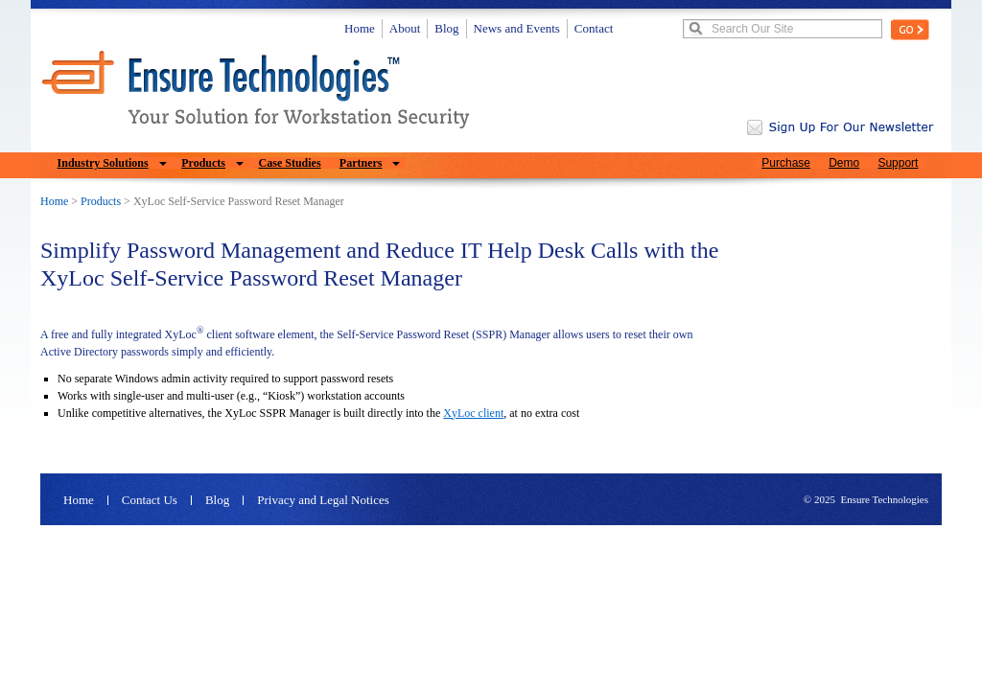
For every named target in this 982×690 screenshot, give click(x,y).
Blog (446, 28)
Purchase (785, 163)
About (405, 28)
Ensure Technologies (884, 499)
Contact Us (149, 500)
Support (897, 163)
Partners (361, 163)
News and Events (517, 28)
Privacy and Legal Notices (323, 500)
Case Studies (290, 163)
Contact (593, 28)
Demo (844, 163)
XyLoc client (473, 413)
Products (203, 163)
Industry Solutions (103, 163)
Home (359, 28)
